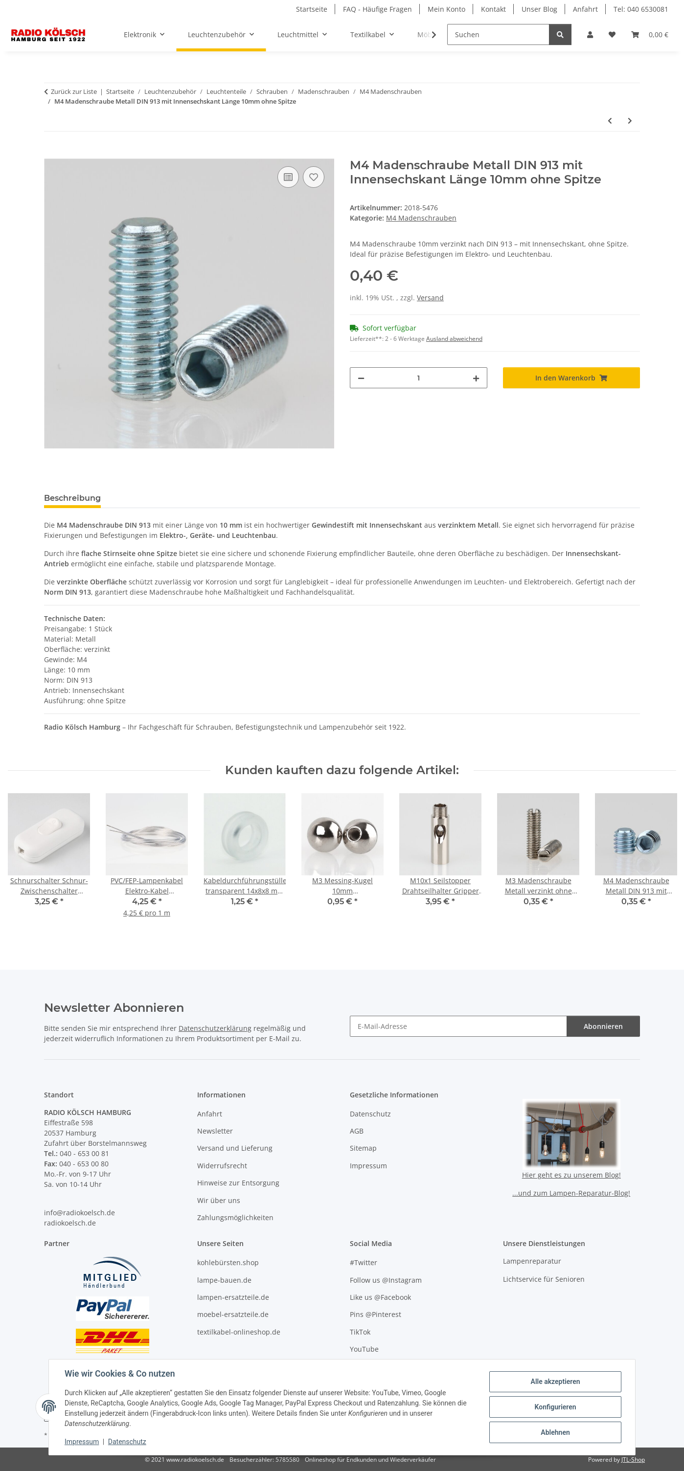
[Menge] (418, 378)
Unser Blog (539, 9)
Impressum (82, 1442)
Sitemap (363, 1148)
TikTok (360, 1332)
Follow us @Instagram (386, 1280)
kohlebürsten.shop (228, 1262)
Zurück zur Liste (74, 91)
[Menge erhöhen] (476, 378)
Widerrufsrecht (222, 1165)
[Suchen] (498, 34)
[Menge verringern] (361, 378)
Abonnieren (603, 1026)
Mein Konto (446, 9)
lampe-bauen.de (224, 1280)
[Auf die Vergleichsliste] (288, 177)
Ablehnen (555, 1432)
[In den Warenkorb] (52, 153)
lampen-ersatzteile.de (233, 1297)
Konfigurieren (555, 1407)
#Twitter (363, 1262)
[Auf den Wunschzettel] (313, 177)
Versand (430, 297)
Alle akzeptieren (555, 1381)
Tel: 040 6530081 (641, 9)
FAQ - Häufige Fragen (377, 9)
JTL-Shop (633, 1459)
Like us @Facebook (380, 1297)
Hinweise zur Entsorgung (238, 1182)
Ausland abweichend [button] (454, 338)
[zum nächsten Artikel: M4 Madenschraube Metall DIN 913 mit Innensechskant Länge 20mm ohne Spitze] (630, 120)
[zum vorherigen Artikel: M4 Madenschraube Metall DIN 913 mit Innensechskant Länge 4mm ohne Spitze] (610, 120)
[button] (590, 34)
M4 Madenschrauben (421, 218)
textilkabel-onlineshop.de (238, 1332)
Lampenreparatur (532, 1261)
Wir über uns (218, 1200)
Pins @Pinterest (375, 1314)
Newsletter (215, 1131)
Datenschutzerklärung (215, 1028)
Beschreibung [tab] (72, 498)
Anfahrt (585, 9)
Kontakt (493, 9)
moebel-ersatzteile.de (233, 1314)
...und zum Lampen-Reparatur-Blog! (571, 1193)
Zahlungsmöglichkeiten (235, 1217)
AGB (357, 1131)
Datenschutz (127, 1442)
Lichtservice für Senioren (544, 1279)
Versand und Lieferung (235, 1148)
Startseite (311, 9)
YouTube (364, 1349)
